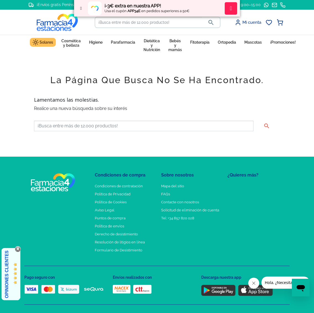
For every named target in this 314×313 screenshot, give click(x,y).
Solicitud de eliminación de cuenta (190, 210)
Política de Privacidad (112, 194)
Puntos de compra (110, 218)
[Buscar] (148, 22)
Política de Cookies (111, 202)
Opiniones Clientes (6, 274)
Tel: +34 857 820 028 (177, 218)
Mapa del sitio (172, 186)
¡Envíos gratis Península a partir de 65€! (73, 4)
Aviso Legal (104, 210)
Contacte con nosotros (180, 202)
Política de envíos (109, 226)
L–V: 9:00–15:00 (246, 4)
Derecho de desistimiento (116, 234)
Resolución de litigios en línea (120, 242)
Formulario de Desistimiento (118, 250)
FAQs (165, 194)
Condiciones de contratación (119, 186)
